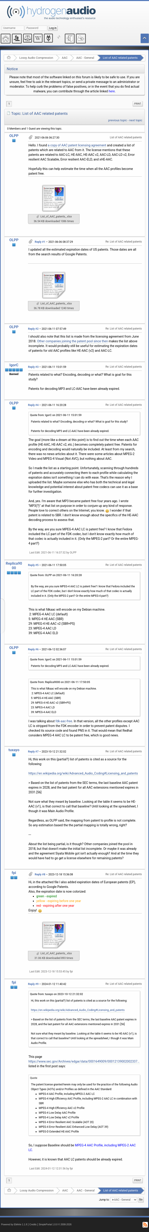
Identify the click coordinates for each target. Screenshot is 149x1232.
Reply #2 (33, 328)
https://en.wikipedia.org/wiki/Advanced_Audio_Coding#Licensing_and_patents (83, 773)
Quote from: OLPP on (56, 575)
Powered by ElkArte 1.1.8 (14, 1224)
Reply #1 (40, 241)
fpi (14, 873)
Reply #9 (33, 984)
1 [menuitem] (9, 103)
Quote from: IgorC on (56, 415)
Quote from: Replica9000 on (60, 682)
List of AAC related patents (120, 57)
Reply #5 (33, 565)
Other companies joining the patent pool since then (72, 341)
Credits (33, 1224)
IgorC (13, 365)
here (112, 91)
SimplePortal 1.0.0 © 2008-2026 (55, 1224)
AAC (64, 57)
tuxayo (14, 750)
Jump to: (104, 1199)
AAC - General (85, 57)
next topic (135, 120)
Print (137, 103)
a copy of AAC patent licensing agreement (77, 145)
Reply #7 (33, 751)
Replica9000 (14, 565)
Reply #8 (40, 874)
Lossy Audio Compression (36, 57)
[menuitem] (138, 103)
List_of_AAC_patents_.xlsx (54, 216)
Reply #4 (33, 405)
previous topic (117, 120)
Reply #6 (33, 649)
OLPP (14, 136)
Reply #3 (33, 367)
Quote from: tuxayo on (56, 994)
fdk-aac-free (64, 721)
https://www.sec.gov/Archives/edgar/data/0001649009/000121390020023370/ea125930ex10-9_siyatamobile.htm (84, 1061)
